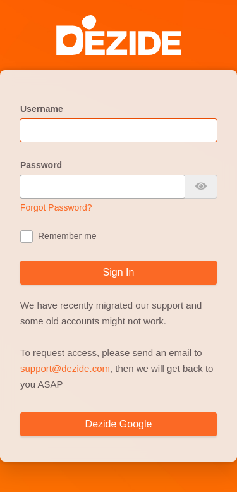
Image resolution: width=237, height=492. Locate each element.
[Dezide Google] (118, 424)
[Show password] (201, 186)
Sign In (119, 272)
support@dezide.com (65, 368)
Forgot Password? (56, 207)
